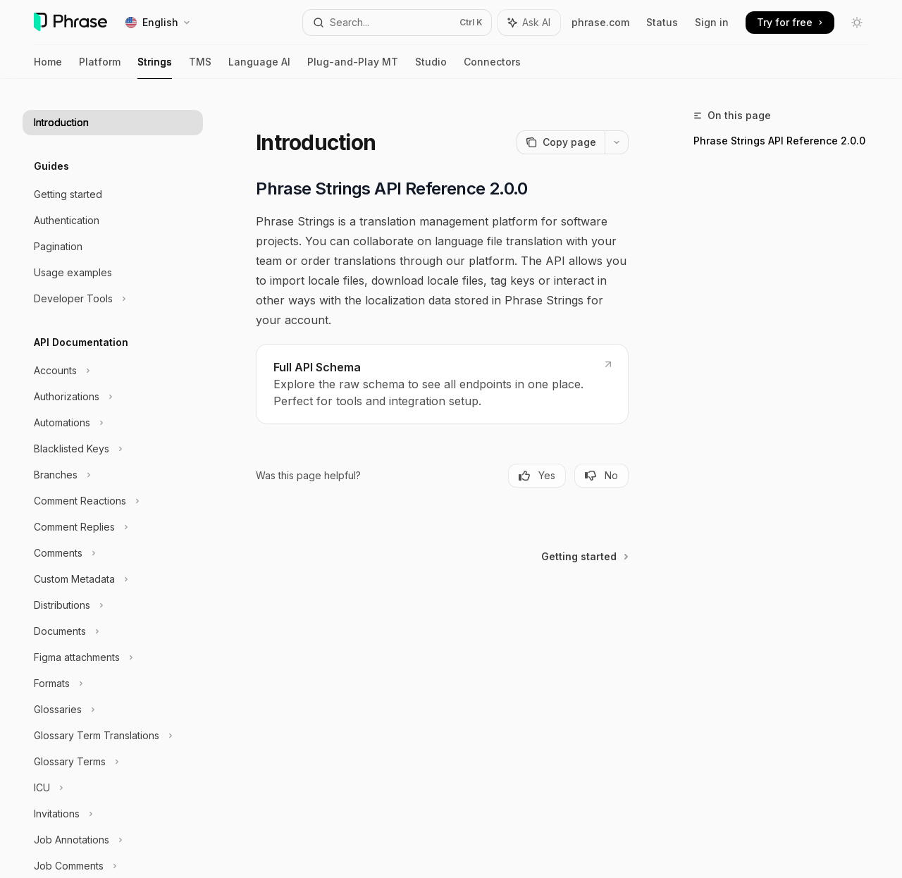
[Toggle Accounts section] (113, 370)
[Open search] (397, 22)
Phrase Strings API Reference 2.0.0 (779, 141)
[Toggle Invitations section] (113, 814)
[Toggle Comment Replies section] (113, 527)
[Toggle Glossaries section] (113, 709)
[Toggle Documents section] (113, 631)
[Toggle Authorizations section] (113, 396)
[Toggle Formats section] (113, 683)
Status (662, 22)
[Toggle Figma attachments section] (113, 657)
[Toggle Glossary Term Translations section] (113, 735)
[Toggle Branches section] (113, 475)
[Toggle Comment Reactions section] (113, 501)
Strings (154, 67)
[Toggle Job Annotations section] (113, 840)
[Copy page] (561, 142)
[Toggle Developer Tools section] (113, 298)
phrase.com (600, 22)
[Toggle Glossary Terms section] (113, 761)
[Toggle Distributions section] (113, 605)
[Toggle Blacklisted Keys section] (113, 449)
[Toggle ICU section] (113, 787)
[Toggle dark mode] (857, 22)
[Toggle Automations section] (113, 422)
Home (48, 67)
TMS (200, 67)
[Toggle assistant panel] (529, 22)
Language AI (259, 67)
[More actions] (617, 142)
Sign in (712, 22)
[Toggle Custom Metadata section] (113, 579)
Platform (100, 67)
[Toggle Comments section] (113, 553)
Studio (431, 67)
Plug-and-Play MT (352, 67)
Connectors (492, 67)
